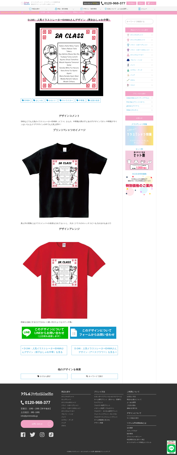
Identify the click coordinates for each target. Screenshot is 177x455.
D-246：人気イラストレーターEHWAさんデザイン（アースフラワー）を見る (95, 350)
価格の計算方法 (132, 408)
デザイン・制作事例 (88, 9)
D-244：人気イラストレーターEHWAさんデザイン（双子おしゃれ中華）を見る (43, 350)
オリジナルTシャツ (134, 35)
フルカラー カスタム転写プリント (106, 411)
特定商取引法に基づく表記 (135, 439)
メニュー (142, 9)
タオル (130, 80)
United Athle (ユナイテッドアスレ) (137, 98)
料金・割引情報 (61, 9)
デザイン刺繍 (98, 423)
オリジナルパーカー (135, 55)
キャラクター (67, 100)
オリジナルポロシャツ (135, 40)
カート (151, 3)
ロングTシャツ (66, 399)
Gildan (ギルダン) (132, 110)
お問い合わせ (37, 424)
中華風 (81, 100)
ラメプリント (98, 402)
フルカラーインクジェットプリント (106, 417)
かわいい (52, 100)
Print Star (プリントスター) (135, 102)
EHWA (27, 100)
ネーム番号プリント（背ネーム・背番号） (108, 399)
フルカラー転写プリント (102, 405)
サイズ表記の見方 (133, 418)
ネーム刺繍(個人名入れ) (102, 420)
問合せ (141, 3)
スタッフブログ (132, 431)
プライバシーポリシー (134, 436)
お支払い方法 (131, 396)
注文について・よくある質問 (115, 9)
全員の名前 (94, 100)
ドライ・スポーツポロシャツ (137, 50)
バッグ (130, 75)
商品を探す (34, 9)
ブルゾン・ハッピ (134, 60)
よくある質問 (131, 402)
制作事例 (130, 434)
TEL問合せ (131, 3)
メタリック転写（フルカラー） (104, 408)
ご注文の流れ (131, 405)
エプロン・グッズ (134, 70)
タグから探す (45, 376)
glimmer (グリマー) (132, 106)
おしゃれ (39, 100)
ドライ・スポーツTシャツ (136, 45)
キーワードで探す (95, 376)
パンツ (130, 65)
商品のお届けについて (134, 399)
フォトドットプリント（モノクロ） (106, 414)
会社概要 (130, 428)
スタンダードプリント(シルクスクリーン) (108, 396)
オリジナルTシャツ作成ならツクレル (139, 442)
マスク (130, 85)
